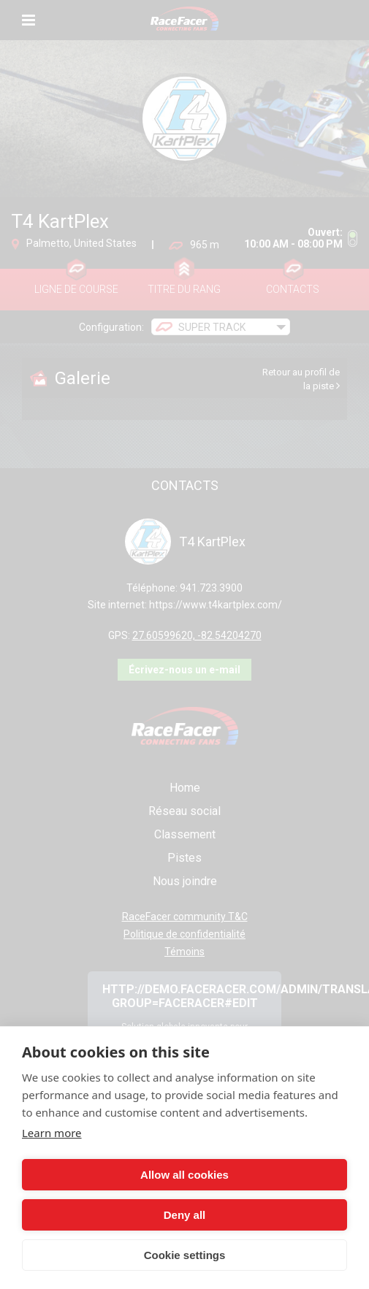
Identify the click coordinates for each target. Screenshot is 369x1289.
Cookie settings (185, 1255)
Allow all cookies (184, 1174)
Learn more (52, 1132)
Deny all (185, 1215)
